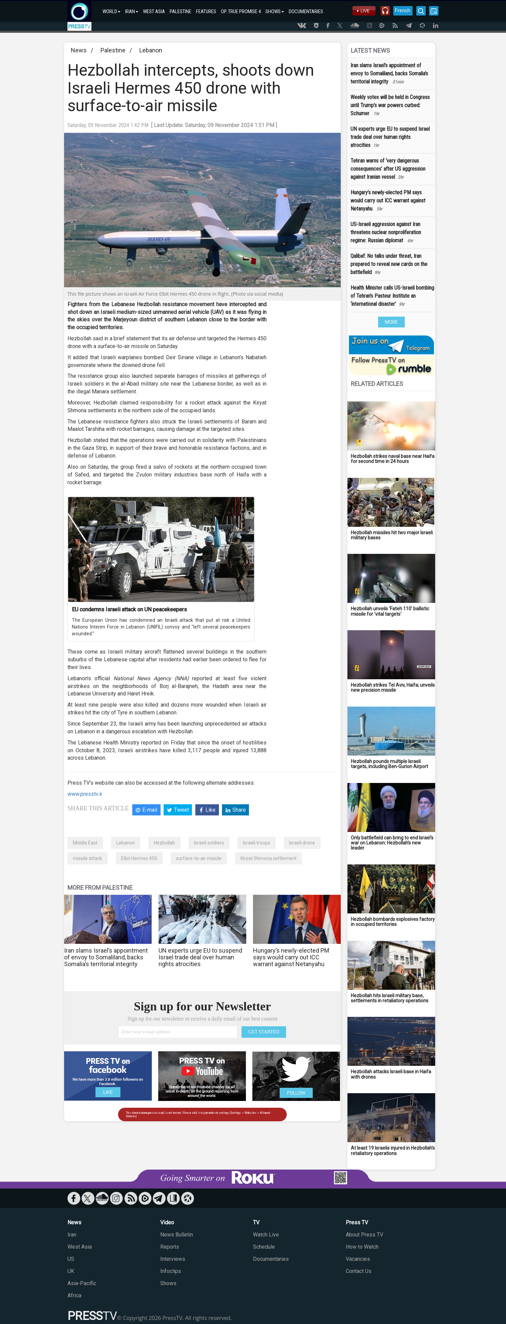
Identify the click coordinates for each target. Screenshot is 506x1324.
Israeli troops (256, 842)
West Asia (79, 1247)
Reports (169, 1247)
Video (167, 1222)
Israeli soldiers (209, 842)
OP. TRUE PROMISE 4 (241, 11)
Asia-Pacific (81, 1283)
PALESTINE (180, 11)
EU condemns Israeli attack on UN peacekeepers (129, 609)
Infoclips (170, 1271)
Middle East (85, 842)
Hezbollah (164, 842)
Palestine (113, 50)
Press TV (357, 1222)
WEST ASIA (154, 11)
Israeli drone (302, 842)
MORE (391, 322)
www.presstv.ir (84, 794)
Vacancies (358, 1259)
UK (70, 1271)
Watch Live (266, 1234)
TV (256, 1222)
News (79, 50)
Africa (74, 1295)
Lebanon (150, 50)
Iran (71, 1234)
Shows (168, 1283)
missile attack (87, 858)
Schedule (264, 1247)
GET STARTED (263, 1031)
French (402, 10)
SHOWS (274, 11)
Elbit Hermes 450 (139, 858)
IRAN (131, 11)
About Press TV (364, 1234)
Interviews (172, 1259)
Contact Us (358, 1271)
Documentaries (271, 1259)
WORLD (111, 11)
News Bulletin (176, 1234)
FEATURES (206, 11)
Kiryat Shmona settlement (269, 858)
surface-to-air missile (199, 858)
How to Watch (362, 1247)
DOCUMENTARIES (306, 11)
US (70, 1259)
